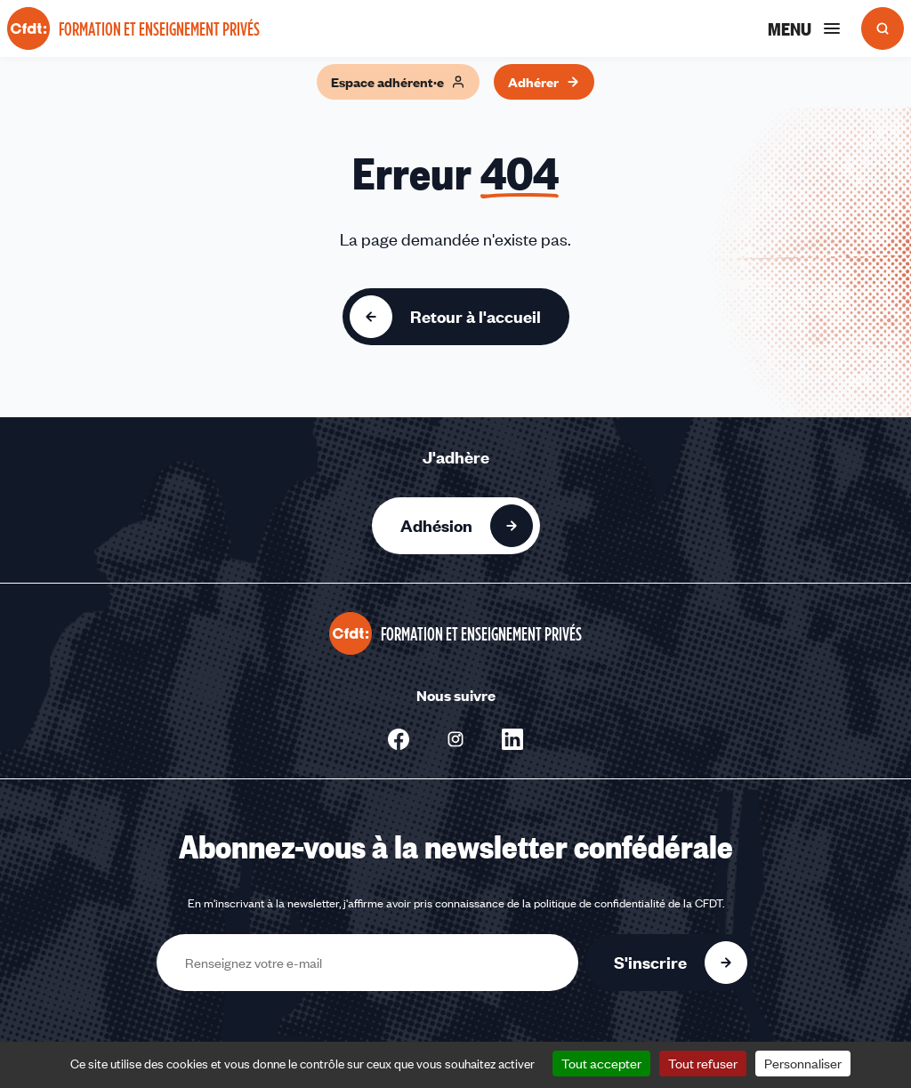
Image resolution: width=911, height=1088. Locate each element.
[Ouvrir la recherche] (882, 28)
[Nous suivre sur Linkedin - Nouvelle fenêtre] (512, 739)
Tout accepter (601, 1063)
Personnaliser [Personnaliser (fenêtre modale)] (803, 1063)
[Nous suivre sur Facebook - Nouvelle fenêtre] (398, 739)
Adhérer (544, 82)
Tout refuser (703, 1063)
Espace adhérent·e (398, 82)
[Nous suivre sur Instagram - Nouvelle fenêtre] (455, 739)
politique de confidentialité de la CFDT (628, 903)
